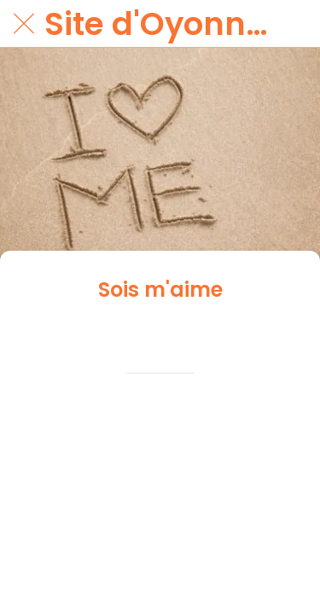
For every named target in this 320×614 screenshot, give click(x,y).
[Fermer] (24, 24)
